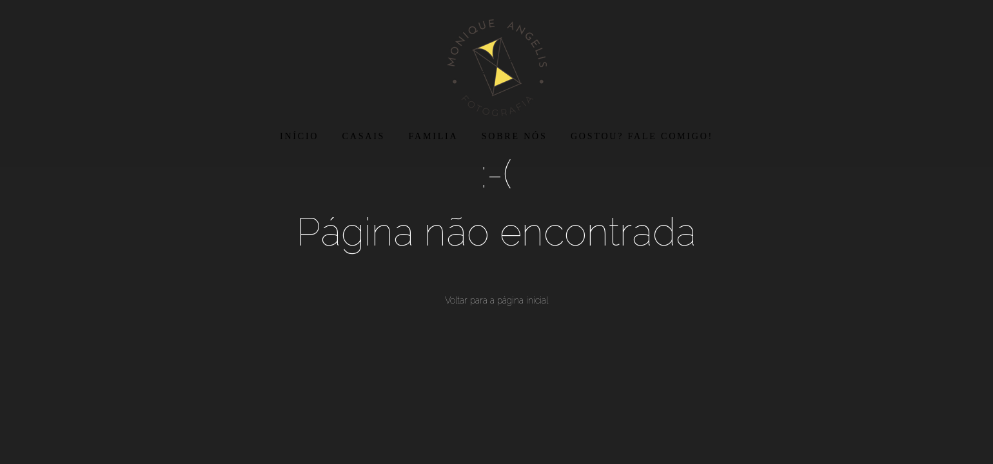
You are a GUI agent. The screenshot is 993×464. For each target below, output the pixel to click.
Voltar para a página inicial (496, 300)
